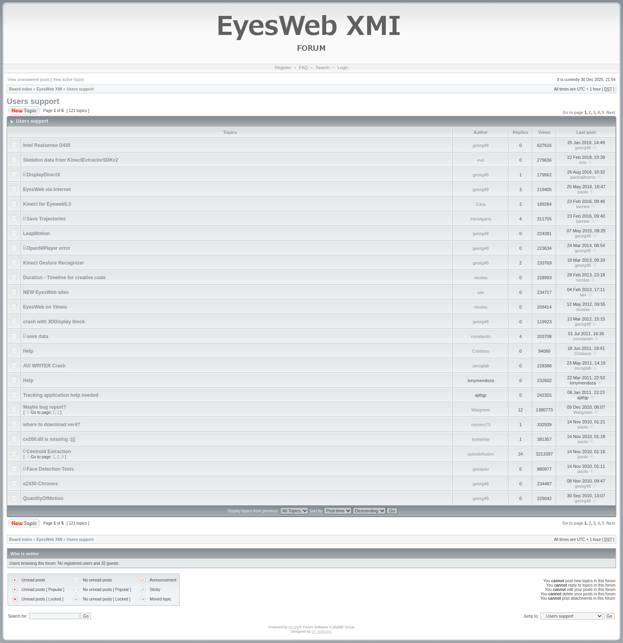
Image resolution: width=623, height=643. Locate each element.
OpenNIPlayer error (48, 248)
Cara (481, 204)
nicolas (481, 277)
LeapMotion (36, 233)
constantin (481, 336)
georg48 (481, 145)
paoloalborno (583, 177)
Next (610, 112)
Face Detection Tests (50, 469)
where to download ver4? (51, 424)
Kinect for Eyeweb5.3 (47, 204)
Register (283, 67)
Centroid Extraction (49, 451)
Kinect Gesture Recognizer (53, 263)
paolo (583, 191)
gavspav (481, 469)
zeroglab (480, 365)
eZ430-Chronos (40, 484)
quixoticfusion (481, 454)
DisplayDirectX (43, 175)
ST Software (321, 631)
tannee (583, 206)
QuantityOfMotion (43, 498)
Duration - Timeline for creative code (64, 277)
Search (323, 67)
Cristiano (480, 351)
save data (37, 336)
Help (28, 351)
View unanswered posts (28, 79)
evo (480, 160)
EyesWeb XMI (49, 89)
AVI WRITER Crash (44, 366)
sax (480, 292)
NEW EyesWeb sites (46, 292)
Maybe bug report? (44, 407)
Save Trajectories (46, 219)
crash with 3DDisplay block (54, 321)
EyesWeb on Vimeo (45, 307)
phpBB (293, 627)
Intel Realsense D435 (46, 145)
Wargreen (480, 409)
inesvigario (480, 218)
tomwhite (480, 439)
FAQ (303, 67)
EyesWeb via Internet (47, 189)
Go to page (573, 112)
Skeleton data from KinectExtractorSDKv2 (70, 160)
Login (342, 67)
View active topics (68, 79)
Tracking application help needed (60, 395)
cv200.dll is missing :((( (49, 439)
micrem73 (480, 424)
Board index (20, 89)
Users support (80, 89)
